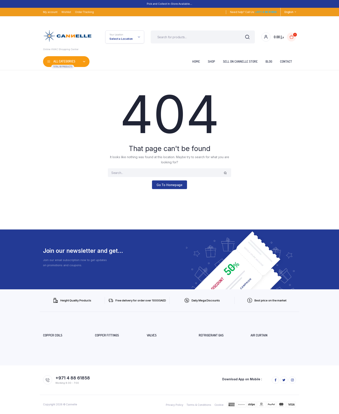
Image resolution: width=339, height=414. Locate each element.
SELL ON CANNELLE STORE (240, 61)
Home (196, 61)
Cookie (219, 404)
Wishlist (66, 12)
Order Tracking (84, 12)
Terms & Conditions (198, 404)
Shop (211, 61)
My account (50, 12)
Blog (268, 61)
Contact (286, 61)
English (289, 12)
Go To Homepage (170, 185)
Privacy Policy (174, 404)
